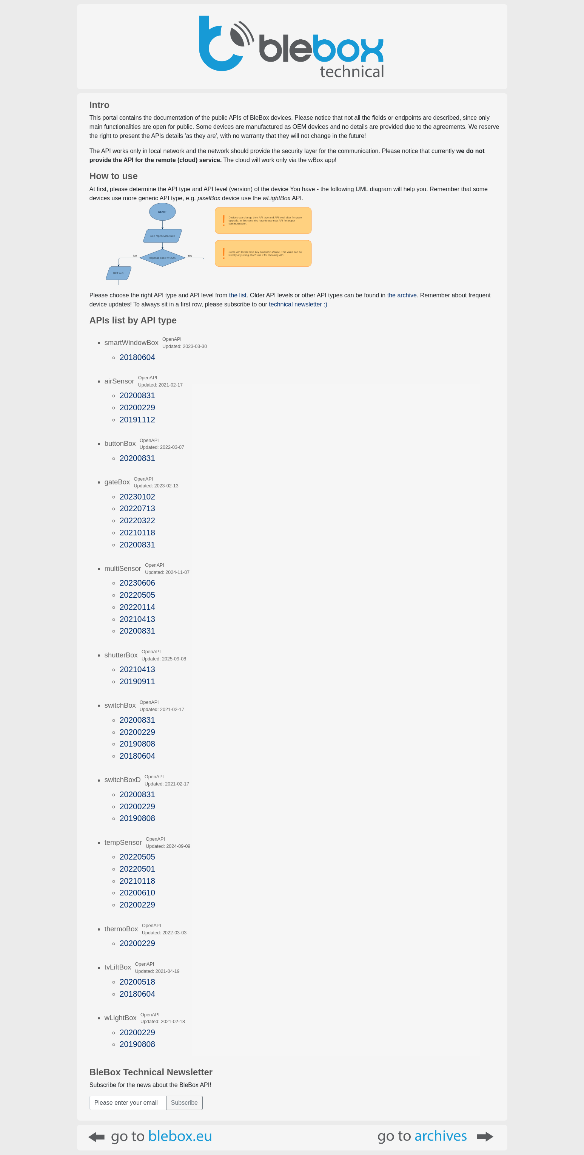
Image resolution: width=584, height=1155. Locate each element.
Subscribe (184, 1102)
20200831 (137, 395)
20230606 (137, 582)
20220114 (137, 607)
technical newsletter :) (298, 304)
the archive (402, 295)
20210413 (137, 619)
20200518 (137, 981)
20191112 (137, 419)
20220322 (137, 520)
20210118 (137, 532)
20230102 (137, 496)
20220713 (137, 508)
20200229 (137, 407)
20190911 (137, 681)
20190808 (137, 743)
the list (238, 295)
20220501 (137, 868)
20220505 (137, 595)
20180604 (137, 357)
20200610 (137, 892)
